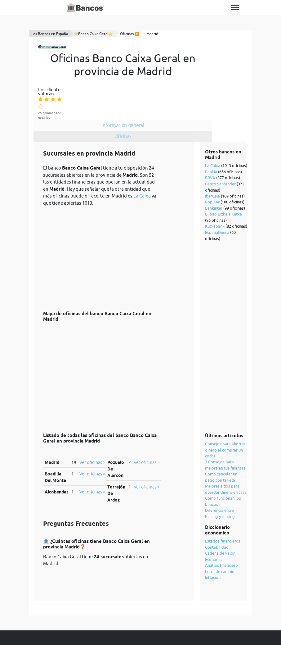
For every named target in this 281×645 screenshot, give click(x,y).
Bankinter (214, 176)
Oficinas (158, 94)
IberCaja (212, 164)
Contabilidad (217, 515)
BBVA (210, 146)
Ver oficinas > (92, 431)
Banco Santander (220, 152)
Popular (212, 170)
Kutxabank (215, 194)
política (176, 627)
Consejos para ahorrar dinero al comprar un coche (225, 418)
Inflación (213, 545)
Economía (214, 527)
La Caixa (142, 164)
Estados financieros (223, 509)
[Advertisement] (101, 223)
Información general (158, 83)
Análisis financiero (221, 533)
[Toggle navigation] (235, 7)
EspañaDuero (217, 200)
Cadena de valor (220, 521)
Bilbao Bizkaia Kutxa (223, 182)
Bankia (211, 140)
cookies (198, 627)
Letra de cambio (220, 540)
